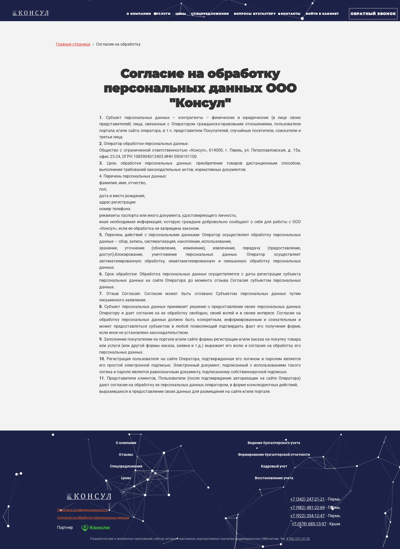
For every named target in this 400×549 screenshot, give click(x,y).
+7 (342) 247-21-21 (307, 499)
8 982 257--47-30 (298, 539)
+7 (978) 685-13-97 (309, 523)
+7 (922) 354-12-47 (307, 515)
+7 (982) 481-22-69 (307, 507)
